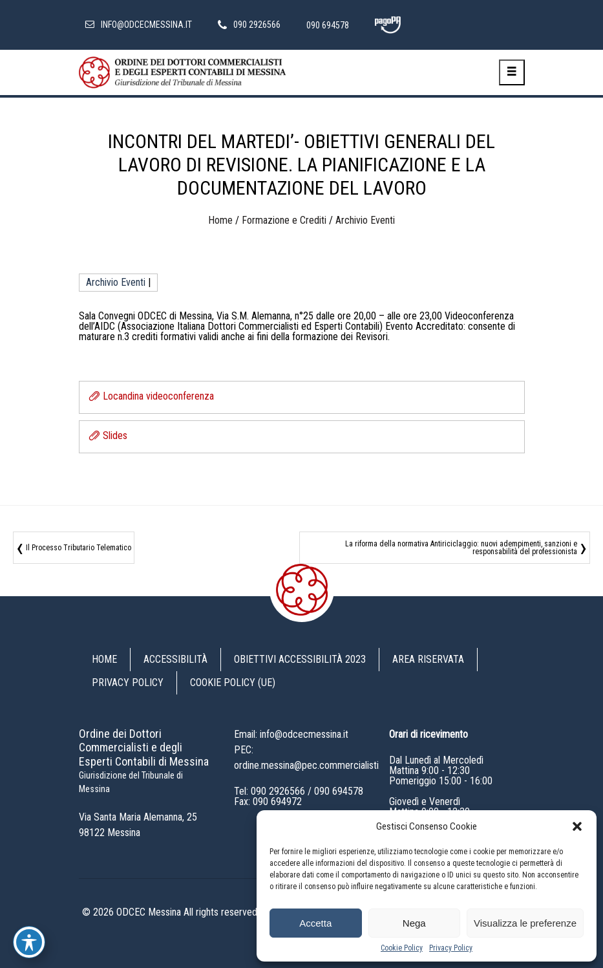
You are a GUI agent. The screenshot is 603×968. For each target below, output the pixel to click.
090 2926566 (278, 791)
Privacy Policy (450, 948)
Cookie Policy (402, 948)
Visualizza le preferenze (525, 923)
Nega (414, 923)
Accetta (315, 923)
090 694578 (338, 791)
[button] (577, 826)
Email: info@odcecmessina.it (291, 734)
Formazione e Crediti (284, 220)
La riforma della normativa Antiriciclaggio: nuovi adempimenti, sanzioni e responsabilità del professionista (461, 547)
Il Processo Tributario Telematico (78, 548)
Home (220, 220)
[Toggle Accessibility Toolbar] (29, 942)
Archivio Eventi (365, 220)
